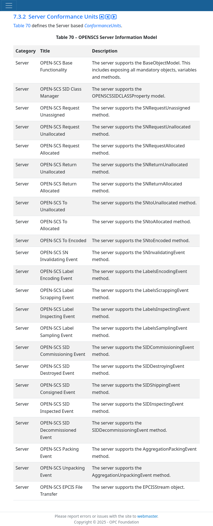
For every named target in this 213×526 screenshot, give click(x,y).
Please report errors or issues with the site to (96, 516)
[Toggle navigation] (9, 5)
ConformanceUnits (102, 26)
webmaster (147, 516)
